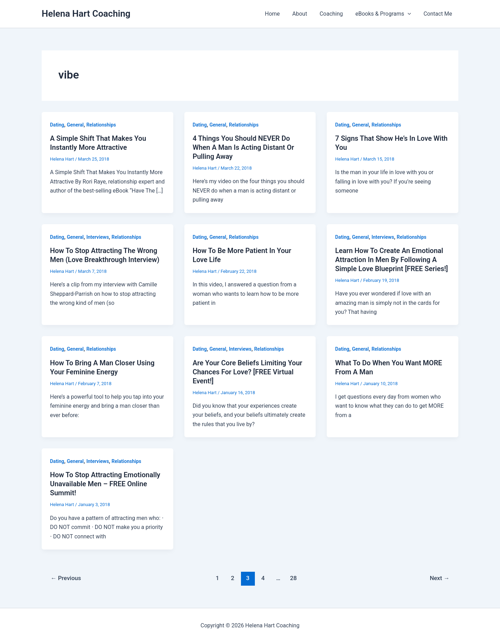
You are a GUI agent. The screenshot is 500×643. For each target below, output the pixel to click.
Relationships (101, 125)
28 (293, 578)
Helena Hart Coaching (86, 13)
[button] (409, 14)
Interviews (97, 237)
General (75, 125)
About (304, 13)
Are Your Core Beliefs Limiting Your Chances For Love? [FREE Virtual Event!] (247, 372)
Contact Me (438, 13)
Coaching (334, 13)
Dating (57, 125)
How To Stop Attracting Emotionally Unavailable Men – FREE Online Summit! (105, 484)
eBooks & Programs (385, 14)
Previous (66, 578)
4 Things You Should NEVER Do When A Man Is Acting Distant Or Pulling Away (243, 147)
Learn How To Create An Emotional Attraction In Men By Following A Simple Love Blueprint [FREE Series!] (391, 259)
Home (278, 13)
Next (440, 578)
